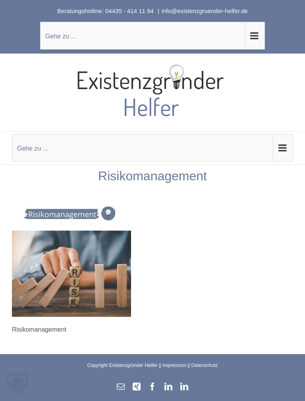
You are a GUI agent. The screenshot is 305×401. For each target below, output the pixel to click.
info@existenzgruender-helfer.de (205, 11)
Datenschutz (204, 365)
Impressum (174, 365)
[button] (17, 383)
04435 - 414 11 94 (130, 11)
